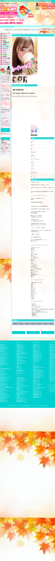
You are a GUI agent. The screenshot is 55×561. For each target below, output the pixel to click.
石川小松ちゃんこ (36, 344)
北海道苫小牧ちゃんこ (4, 364)
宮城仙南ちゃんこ (3, 344)
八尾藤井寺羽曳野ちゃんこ (38, 377)
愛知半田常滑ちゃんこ (20, 400)
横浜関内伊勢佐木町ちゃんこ (6, 368)
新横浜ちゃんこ (19, 356)
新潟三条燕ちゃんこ (37, 360)
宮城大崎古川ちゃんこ (4, 348)
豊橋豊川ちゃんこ (20, 388)
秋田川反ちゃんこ (3, 350)
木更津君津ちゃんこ (4, 390)
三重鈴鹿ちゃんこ (20, 397)
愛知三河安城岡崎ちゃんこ (21, 378)
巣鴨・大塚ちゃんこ (20, 373)
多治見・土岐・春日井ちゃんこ (22, 385)
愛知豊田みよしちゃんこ (21, 394)
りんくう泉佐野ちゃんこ (38, 384)
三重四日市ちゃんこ (20, 384)
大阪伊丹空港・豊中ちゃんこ (38, 371)
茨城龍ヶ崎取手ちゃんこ (21, 346)
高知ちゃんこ (52, 367)
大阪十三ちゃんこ (36, 385)
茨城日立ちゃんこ (20, 371)
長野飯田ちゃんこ (36, 351)
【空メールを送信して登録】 (5, 130)
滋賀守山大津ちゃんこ (37, 391)
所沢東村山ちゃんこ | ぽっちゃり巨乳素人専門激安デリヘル (21, 405)
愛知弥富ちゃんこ (20, 383)
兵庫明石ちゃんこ (36, 381)
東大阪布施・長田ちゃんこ (38, 374)
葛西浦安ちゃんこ (20, 354)
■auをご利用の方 (4, 115)
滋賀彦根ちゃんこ (36, 365)
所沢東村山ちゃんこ (20, 347)
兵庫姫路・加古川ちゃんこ (38, 375)
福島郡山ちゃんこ (3, 361)
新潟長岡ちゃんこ (36, 350)
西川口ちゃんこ (3, 370)
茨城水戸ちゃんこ (3, 373)
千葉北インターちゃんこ (21, 361)
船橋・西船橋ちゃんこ (20, 370)
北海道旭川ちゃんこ (4, 354)
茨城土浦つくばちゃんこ (5, 395)
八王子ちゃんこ (19, 368)
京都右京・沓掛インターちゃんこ (39, 387)
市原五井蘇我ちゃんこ (20, 360)
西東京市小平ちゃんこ (20, 363)
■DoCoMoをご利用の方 (5, 114)
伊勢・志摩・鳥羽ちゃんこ (21, 398)
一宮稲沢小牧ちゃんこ (20, 381)
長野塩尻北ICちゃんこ (37, 357)
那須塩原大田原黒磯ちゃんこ (22, 353)
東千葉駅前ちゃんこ (4, 374)
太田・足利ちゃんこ (20, 348)
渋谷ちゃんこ (19, 366)
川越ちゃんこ (2, 375)
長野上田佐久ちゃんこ (37, 358)
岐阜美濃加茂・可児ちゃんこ (22, 401)
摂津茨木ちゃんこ (36, 390)
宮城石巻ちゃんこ (3, 346)
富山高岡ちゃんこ (36, 346)
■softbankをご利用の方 (5, 117)
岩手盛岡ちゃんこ (3, 360)
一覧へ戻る (33, 332)
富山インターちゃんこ (37, 348)
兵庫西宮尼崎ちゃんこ (37, 395)
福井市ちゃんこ (36, 361)
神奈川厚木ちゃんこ (4, 385)
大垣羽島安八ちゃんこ (20, 380)
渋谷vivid (51, 390)
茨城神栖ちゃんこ (20, 351)
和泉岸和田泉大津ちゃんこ (38, 373)
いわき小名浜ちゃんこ (4, 353)
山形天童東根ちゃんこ (4, 347)
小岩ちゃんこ (19, 364)
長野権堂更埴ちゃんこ (37, 354)
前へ (18, 332)
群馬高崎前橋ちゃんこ (4, 378)
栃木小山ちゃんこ (3, 383)
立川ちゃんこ (2, 371)
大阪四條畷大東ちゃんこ (38, 394)
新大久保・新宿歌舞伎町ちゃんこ (6, 387)
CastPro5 (45, 405)
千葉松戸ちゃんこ (3, 398)
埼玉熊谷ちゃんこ (3, 381)
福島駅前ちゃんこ (3, 363)
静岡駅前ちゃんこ (20, 387)
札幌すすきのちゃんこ (4, 357)
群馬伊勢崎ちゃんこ (4, 400)
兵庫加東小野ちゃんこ (37, 393)
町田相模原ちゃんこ (4, 384)
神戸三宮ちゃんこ (36, 380)
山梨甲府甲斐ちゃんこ (37, 353)
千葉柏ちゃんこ (19, 358)
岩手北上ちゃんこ (3, 356)
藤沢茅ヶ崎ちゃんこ (4, 401)
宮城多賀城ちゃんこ (4, 358)
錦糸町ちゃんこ (3, 391)
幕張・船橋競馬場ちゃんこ (21, 357)
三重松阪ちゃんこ (20, 395)
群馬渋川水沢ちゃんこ (4, 394)
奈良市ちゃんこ (36, 378)
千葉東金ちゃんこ (3, 393)
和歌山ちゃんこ (36, 368)
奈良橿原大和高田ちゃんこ (38, 370)
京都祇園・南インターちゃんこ (39, 367)
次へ (47, 332)
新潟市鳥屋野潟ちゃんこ (38, 356)
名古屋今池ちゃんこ (20, 377)
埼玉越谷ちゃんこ (20, 344)
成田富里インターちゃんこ (5, 377)
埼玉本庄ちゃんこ (3, 388)
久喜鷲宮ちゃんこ (20, 350)
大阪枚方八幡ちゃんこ (37, 388)
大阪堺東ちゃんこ (36, 383)
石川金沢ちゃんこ (36, 347)
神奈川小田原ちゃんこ (4, 397)
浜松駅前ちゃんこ (20, 390)
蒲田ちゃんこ (19, 367)
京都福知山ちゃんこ (37, 397)
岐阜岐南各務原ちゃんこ (21, 393)
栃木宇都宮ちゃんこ (4, 380)
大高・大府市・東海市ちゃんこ (22, 391)
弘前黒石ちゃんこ (3, 351)
